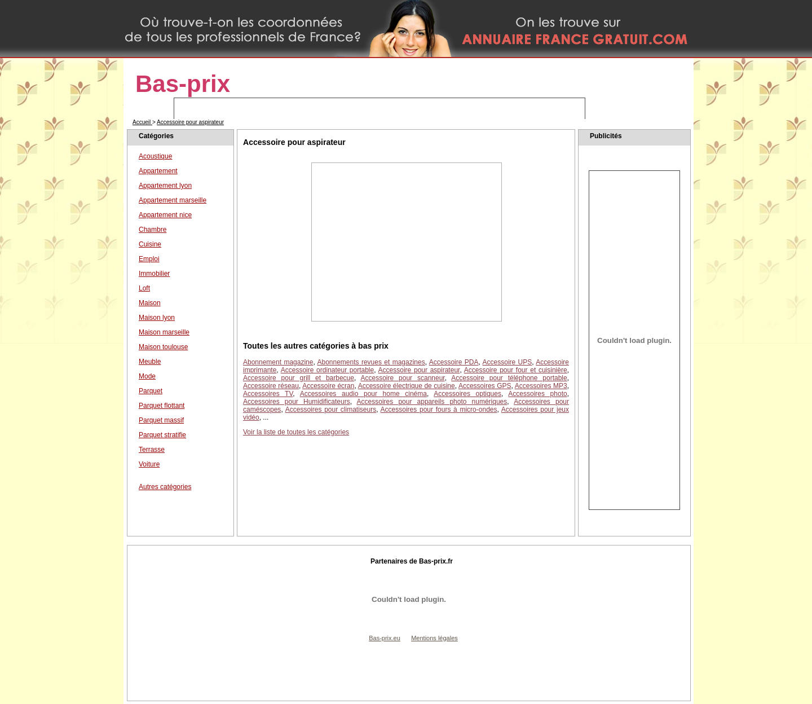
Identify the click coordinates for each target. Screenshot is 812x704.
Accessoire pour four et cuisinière (515, 370)
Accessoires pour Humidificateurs (296, 402)
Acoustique (155, 156)
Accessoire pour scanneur (403, 378)
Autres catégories (165, 487)
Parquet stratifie (162, 435)
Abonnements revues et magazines (371, 362)
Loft (144, 288)
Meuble (150, 362)
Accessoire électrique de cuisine (406, 386)
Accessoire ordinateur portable (327, 370)
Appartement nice (165, 215)
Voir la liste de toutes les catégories (296, 432)
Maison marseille (164, 332)
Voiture (149, 464)
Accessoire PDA (454, 362)
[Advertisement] (406, 242)
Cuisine (150, 244)
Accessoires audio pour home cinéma (363, 394)
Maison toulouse (163, 347)
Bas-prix (182, 84)
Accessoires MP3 (541, 386)
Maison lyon (157, 318)
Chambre (152, 230)
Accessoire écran (328, 386)
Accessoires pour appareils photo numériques (432, 402)
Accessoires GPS (484, 386)
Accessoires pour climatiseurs (330, 409)
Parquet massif (161, 420)
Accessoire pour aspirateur (190, 122)
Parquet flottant (161, 406)
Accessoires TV (268, 394)
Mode (147, 376)
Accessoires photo (537, 394)
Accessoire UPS (507, 362)
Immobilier (154, 274)
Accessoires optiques (467, 394)
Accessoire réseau (271, 386)
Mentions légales (434, 638)
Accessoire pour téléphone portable (509, 378)
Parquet (150, 391)
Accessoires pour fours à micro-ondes (439, 409)
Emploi (149, 259)
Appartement (158, 171)
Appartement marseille (172, 200)
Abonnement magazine (278, 362)
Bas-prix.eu (384, 638)
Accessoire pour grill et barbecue (298, 378)
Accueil (142, 122)
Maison (150, 303)
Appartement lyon (165, 186)
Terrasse (152, 450)
